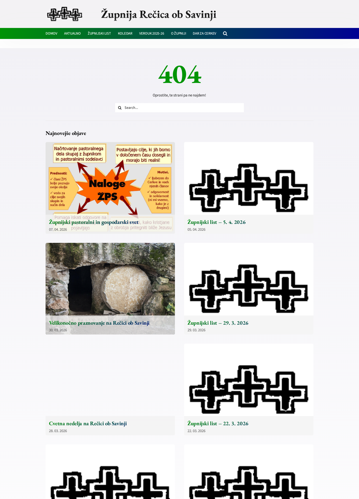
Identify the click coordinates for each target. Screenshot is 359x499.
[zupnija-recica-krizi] (65, 7)
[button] (225, 33)
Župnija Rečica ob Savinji (158, 14)
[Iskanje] (119, 107)
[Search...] (179, 107)
